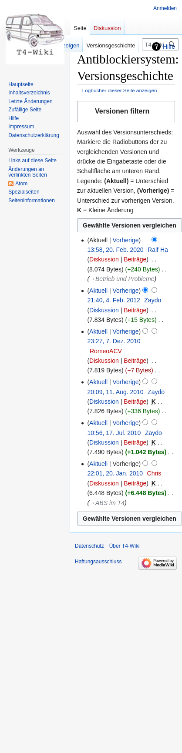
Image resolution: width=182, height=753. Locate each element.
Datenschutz (89, 546)
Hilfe (169, 46)
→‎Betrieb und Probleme (121, 278)
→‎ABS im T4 (107, 502)
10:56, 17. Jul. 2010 (114, 432)
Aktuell (98, 290)
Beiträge (135, 259)
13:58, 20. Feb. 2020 (115, 249)
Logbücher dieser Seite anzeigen (119, 90)
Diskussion (104, 259)
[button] (126, 111)
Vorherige (126, 240)
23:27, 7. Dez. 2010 (113, 341)
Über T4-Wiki (124, 546)
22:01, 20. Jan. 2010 (115, 473)
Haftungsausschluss (98, 562)
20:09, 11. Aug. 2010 (115, 391)
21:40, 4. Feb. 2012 (113, 300)
